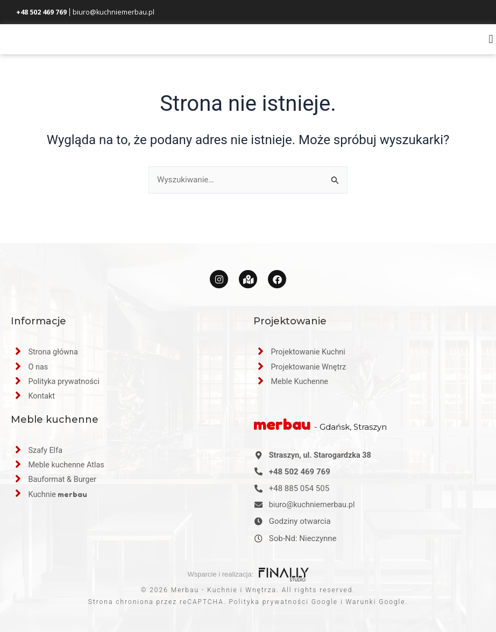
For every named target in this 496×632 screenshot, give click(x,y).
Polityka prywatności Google (283, 602)
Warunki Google (376, 602)
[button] (491, 45)
